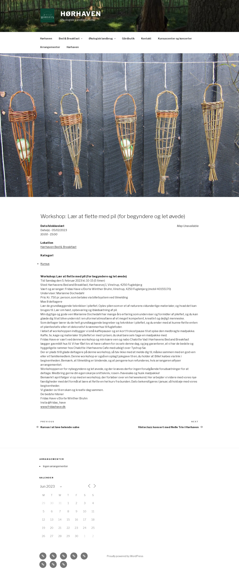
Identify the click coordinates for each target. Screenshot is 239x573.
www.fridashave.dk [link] (53, 406)
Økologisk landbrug (102, 38)
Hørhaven (81, 14)
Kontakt (146, 38)
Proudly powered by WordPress (125, 556)
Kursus (45, 263)
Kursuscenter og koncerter (175, 38)
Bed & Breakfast (71, 38)
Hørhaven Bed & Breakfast (58, 247)
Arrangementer (50, 47)
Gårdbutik (128, 38)
